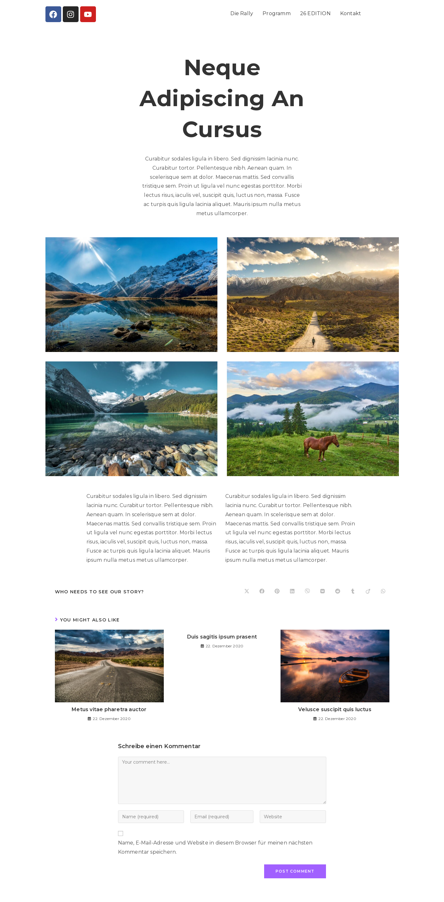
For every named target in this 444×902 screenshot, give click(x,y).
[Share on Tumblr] (352, 591)
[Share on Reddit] (337, 591)
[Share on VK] (322, 591)
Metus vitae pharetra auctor (109, 709)
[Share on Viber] (307, 591)
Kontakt (350, 13)
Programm (277, 13)
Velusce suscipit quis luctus (334, 709)
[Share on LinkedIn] (292, 591)
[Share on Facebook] (262, 591)
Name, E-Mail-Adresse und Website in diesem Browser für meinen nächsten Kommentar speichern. (215, 847)
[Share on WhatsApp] (383, 591)
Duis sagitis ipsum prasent (222, 637)
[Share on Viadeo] (368, 591)
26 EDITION (315, 13)
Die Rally (241, 13)
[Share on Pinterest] (277, 591)
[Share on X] (246, 591)
